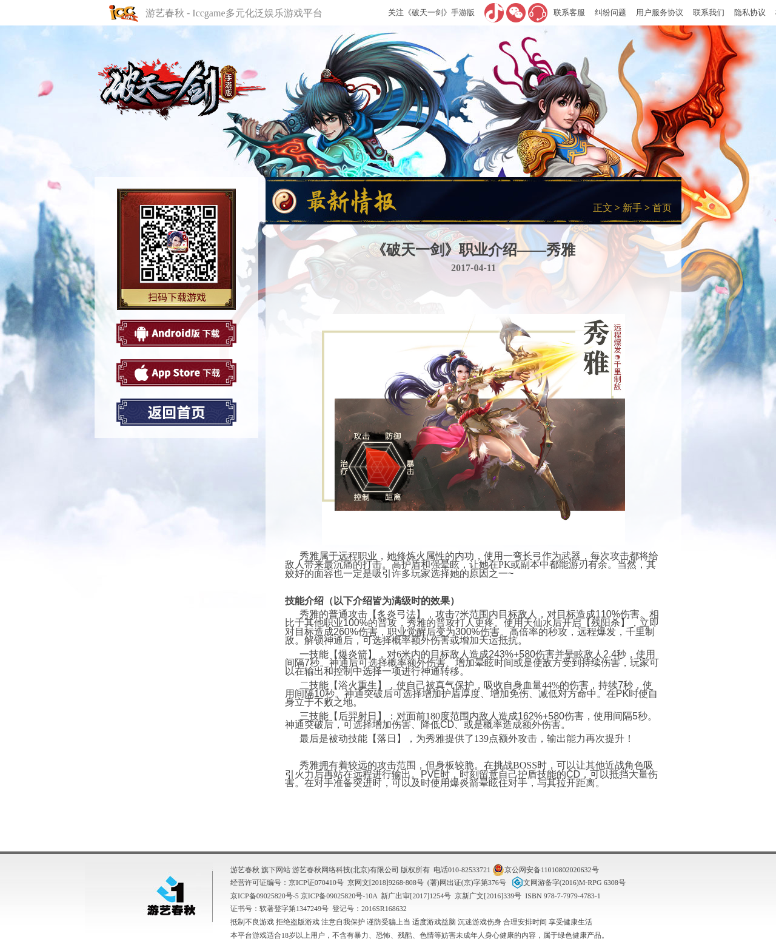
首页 (662, 208)
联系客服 (569, 12)
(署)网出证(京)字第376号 (466, 882)
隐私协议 (750, 12)
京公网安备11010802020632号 (545, 870)
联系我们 (708, 12)
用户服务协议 (659, 12)
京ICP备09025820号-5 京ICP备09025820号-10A (303, 896)
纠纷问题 (610, 12)
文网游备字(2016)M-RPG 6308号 (568, 882)
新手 (632, 208)
